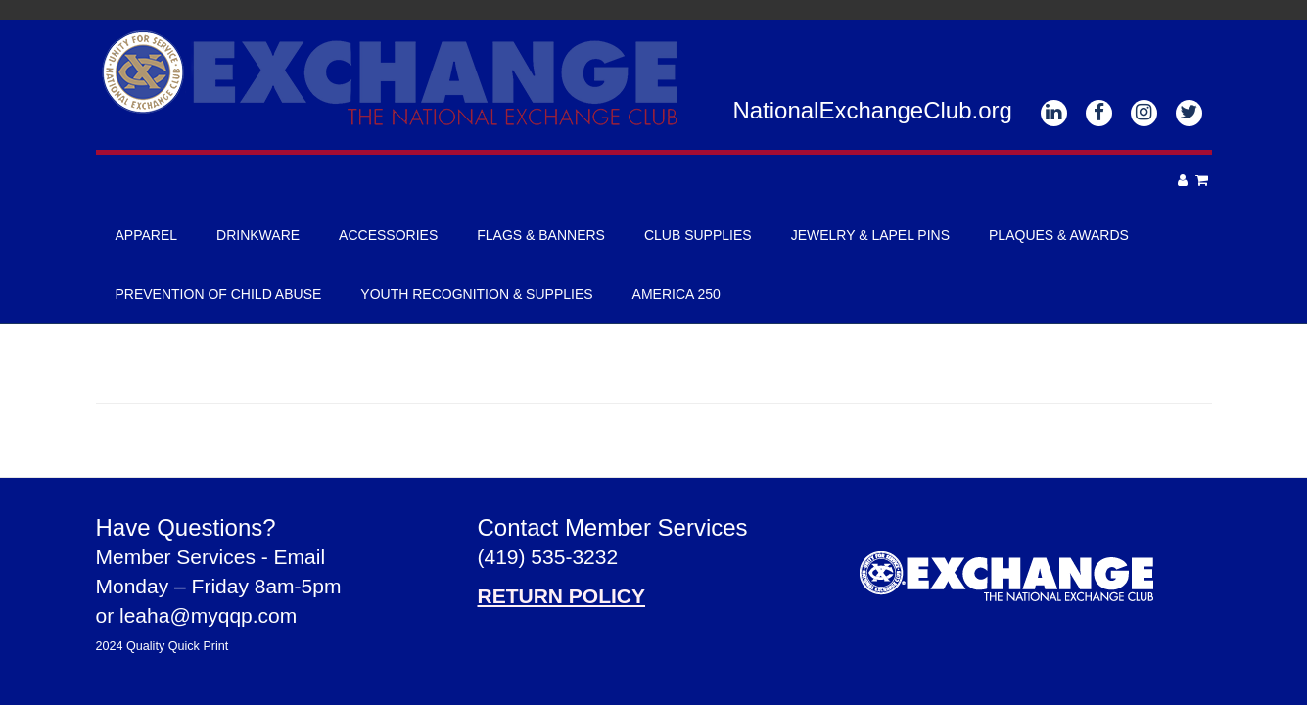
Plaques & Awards (1059, 235)
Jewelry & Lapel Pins (870, 235)
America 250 (676, 294)
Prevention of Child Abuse (219, 294)
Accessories (388, 235)
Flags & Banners (541, 235)
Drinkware (258, 235)
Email (300, 556)
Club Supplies (698, 235)
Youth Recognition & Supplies (476, 294)
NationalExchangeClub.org (872, 110)
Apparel (147, 235)
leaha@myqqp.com (208, 615)
